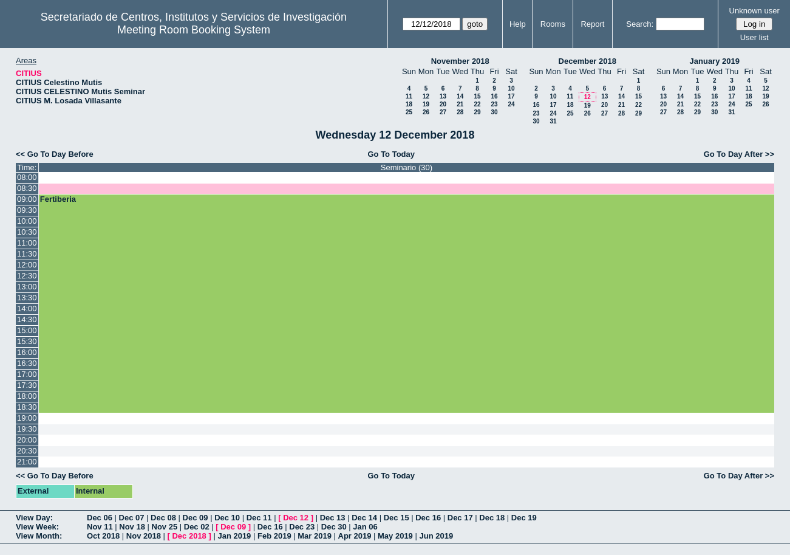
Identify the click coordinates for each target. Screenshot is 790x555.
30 (494, 112)
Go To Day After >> (739, 154)
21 (460, 104)
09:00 (27, 199)
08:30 (27, 188)
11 (409, 96)
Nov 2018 (143, 535)
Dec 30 (334, 526)
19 (426, 104)
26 (426, 112)
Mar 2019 (315, 535)
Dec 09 (195, 517)
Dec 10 (227, 517)
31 (553, 121)
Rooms (552, 24)
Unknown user (754, 10)
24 (511, 104)
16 (494, 96)
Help (517, 24)
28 (460, 112)
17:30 (27, 385)
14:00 (27, 308)
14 (460, 96)
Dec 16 (428, 517)
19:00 (27, 417)
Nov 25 (165, 526)
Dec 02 (196, 526)
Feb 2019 (274, 535)
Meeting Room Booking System (193, 30)
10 (511, 88)
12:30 (27, 275)
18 (409, 104)
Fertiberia (58, 199)
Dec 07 (132, 517)
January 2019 (715, 61)
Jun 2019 (436, 535)
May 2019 (395, 535)
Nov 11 (100, 526)
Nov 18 (132, 526)
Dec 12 (295, 517)
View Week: (37, 526)
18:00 (27, 396)
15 (477, 96)
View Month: (39, 535)
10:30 (27, 231)
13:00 (27, 286)
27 (443, 112)
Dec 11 (259, 517)
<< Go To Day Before (55, 154)
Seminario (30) (406, 167)
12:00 (27, 264)
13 (443, 96)
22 (477, 104)
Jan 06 (365, 526)
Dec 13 (333, 517)
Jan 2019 (234, 535)
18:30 (27, 407)
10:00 (27, 221)
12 (426, 96)
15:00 (27, 330)
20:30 (27, 450)
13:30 (27, 297)
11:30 (27, 253)
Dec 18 (492, 517)
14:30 (27, 319)
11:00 (27, 242)
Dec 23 (302, 526)
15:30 (27, 341)
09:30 (27, 210)
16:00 (27, 352)
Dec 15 (396, 517)
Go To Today (391, 154)
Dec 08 (163, 517)
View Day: (34, 517)
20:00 (27, 439)
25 (409, 112)
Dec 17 (460, 517)
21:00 (27, 461)
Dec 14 (364, 517)
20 (443, 104)
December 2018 (587, 61)
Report (592, 24)
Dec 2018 (189, 535)
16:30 (27, 363)
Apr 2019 (355, 535)
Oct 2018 (103, 535)
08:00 (27, 177)
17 (511, 96)
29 (477, 112)
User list (754, 37)
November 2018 (460, 61)
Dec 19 (524, 517)
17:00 (27, 374)
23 (494, 104)
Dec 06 (99, 517)
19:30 (27, 428)
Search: (639, 24)
